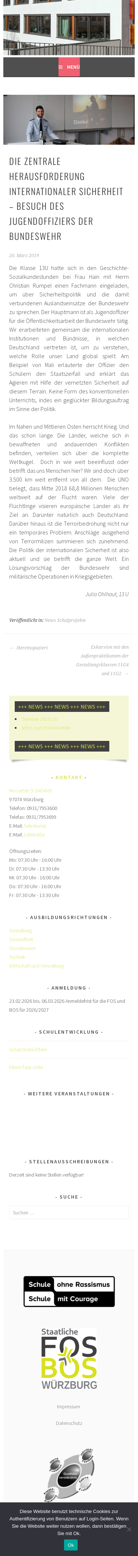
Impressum (69, 1406)
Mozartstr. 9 (22, 790)
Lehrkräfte (34, 834)
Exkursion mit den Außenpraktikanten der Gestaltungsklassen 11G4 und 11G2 (102, 660)
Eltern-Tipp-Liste (26, 1067)
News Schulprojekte (65, 620)
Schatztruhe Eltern (28, 1049)
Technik (17, 957)
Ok (71, 1545)
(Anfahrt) (43, 790)
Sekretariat (35, 825)
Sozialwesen (22, 948)
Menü (73, 67)
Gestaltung (20, 930)
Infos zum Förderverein (46, 727)
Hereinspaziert (28, 648)
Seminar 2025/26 (39, 719)
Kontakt (69, 777)
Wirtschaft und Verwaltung (36, 965)
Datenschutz (69, 1423)
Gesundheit (21, 939)
